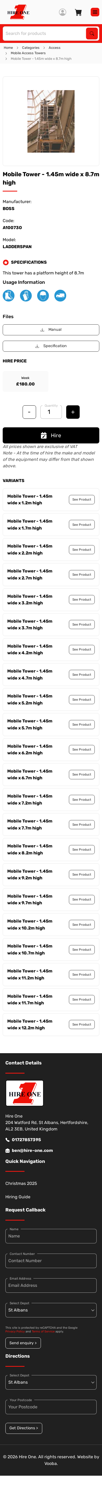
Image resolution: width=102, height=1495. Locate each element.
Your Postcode (21, 1400)
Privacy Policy (15, 1331)
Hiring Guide (17, 1196)
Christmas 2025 (21, 1183)
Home (8, 48)
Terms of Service (43, 1331)
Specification (51, 346)
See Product (81, 499)
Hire (51, 435)
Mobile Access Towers (28, 53)
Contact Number (22, 1254)
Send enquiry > (23, 1343)
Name (14, 1229)
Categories (31, 48)
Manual (51, 329)
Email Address (20, 1278)
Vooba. (51, 1463)
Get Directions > (23, 1428)
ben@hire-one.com (29, 1150)
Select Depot (19, 1303)
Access (55, 48)
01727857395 (23, 1140)
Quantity (51, 405)
